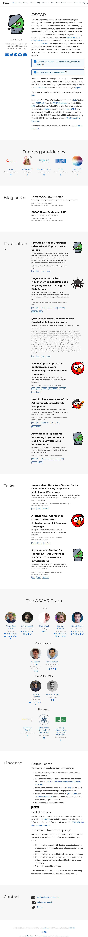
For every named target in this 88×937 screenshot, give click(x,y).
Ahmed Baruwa (35, 349)
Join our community (45, 902)
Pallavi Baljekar (53, 349)
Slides (56, 459)
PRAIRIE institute (60, 103)
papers (78, 88)
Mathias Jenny (51, 345)
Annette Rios (35, 337)
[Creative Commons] (44, 932)
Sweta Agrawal (67, 351)
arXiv (48, 271)
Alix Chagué (46, 928)
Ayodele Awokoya (75, 349)
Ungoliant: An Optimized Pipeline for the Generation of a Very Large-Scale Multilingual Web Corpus (55, 489)
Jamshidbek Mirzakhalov (38, 343)
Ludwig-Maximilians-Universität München (60, 731)
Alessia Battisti (76, 347)
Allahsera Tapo (43, 333)
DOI (56, 308)
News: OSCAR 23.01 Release (47, 196)
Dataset (50, 308)
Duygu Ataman (35, 351)
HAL (43, 271)
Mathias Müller (70, 339)
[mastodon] (15, 56)
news (62, 205)
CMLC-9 (61, 308)
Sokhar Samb (61, 335)
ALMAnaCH (40, 103)
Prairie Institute (44, 169)
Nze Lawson (71, 343)
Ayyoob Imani (52, 662)
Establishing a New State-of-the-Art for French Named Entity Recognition (50, 403)
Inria (75, 100)
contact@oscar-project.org (48, 897)
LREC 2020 (45, 423)
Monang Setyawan (36, 335)
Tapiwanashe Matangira (53, 343)
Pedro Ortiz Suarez (37, 203)
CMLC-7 (34, 462)
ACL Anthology (53, 388)
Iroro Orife (76, 337)
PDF (33, 271)
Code (43, 308)
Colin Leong (64, 343)
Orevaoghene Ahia (46, 351)
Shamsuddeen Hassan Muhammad (46, 341)
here (39, 65)
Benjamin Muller (57, 417)
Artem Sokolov (64, 333)
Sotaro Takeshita (35, 695)
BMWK (47, 109)
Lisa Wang (51, 331)
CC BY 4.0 (72, 928)
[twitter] (11, 56)
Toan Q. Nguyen (60, 339)
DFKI (33, 106)
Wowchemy (30, 936)
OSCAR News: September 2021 (48, 212)
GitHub (47, 819)
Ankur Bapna (45, 349)
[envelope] (7, 56)
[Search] (84, 3)
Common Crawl (27, 729)
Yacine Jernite (42, 345)
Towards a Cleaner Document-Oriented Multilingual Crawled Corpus (49, 246)
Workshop (45, 508)
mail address (39, 88)
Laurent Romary (57, 266)
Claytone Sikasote (74, 333)
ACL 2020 (62, 388)
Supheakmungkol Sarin (49, 335)
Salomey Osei (56, 337)
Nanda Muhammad (62, 341)
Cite (38, 271)
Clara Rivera (77, 335)
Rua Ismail (44, 626)
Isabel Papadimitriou (45, 337)
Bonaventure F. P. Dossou (70, 345)
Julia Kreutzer (44, 331)
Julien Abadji (48, 203)
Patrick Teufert (52, 694)
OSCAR (6, 3)
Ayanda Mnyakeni (73, 341)
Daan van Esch (68, 331)
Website (34, 311)
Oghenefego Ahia (57, 351)
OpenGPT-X (71, 109)
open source (43, 936)
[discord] (25, 56)
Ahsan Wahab (59, 331)
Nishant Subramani (54, 333)
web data (44, 43)
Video (39, 543)
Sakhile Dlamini (35, 347)
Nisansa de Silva (45, 347)
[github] (20, 56)
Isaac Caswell (35, 331)
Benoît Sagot (69, 335)
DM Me (40, 907)
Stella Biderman (66, 347)
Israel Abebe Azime (64, 349)
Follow (46, 543)
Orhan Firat (59, 345)
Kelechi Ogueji (35, 339)
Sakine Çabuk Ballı (56, 347)
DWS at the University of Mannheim (44, 730)
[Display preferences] (87, 3)
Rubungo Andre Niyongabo (48, 339)
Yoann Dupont (48, 417)
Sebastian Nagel (35, 663)
